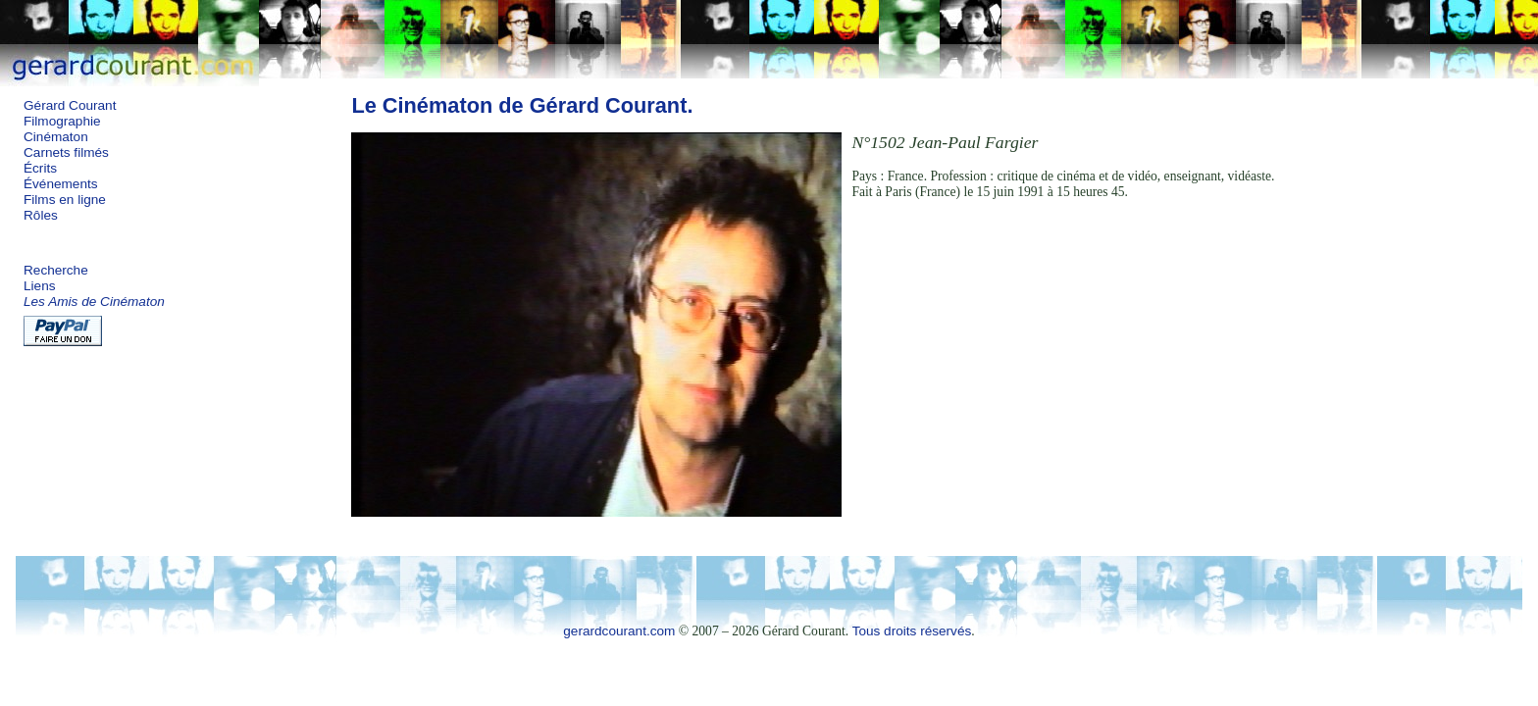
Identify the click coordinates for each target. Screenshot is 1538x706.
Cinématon (56, 136)
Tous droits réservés (912, 631)
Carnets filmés (66, 152)
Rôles (41, 215)
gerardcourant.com (619, 631)
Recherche (56, 270)
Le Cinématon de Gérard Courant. (521, 105)
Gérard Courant (70, 105)
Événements (61, 183)
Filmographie (62, 121)
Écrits (40, 168)
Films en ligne (65, 199)
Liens (40, 285)
